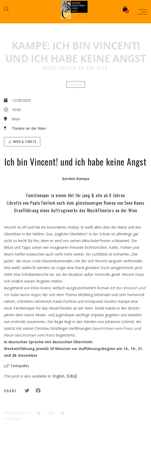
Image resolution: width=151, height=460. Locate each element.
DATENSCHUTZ (17, 412)
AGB (51, 412)
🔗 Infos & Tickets (22, 142)
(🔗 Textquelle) (16, 365)
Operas (75, 84)
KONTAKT (13, 418)
